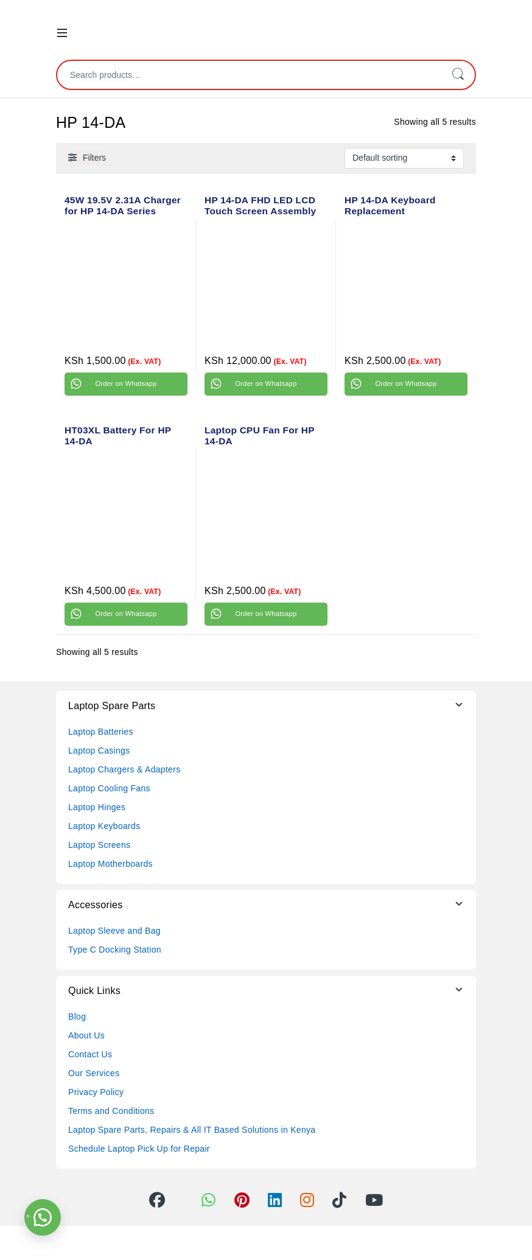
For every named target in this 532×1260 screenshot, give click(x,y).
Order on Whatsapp (125, 383)
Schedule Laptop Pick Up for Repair (139, 1148)
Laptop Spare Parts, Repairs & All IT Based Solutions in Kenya (191, 1130)
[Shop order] (404, 158)
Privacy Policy (96, 1092)
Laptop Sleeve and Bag (114, 931)
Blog (77, 1016)
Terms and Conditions (111, 1111)
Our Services (94, 1073)
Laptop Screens (99, 845)
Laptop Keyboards (104, 826)
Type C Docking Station (114, 949)
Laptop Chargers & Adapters (124, 769)
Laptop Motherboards (110, 864)
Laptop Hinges (96, 807)
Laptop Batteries (100, 732)
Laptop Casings (99, 750)
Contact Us (90, 1054)
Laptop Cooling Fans (109, 788)
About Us (86, 1035)
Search (458, 75)
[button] (42, 1217)
